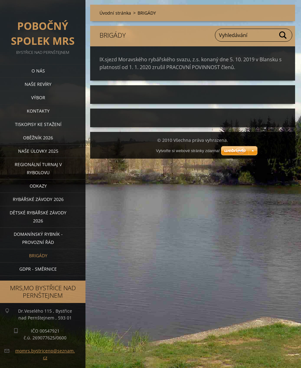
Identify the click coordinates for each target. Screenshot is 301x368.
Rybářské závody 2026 (38, 199)
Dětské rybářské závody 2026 (38, 217)
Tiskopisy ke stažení (38, 124)
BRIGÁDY (38, 256)
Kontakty (38, 111)
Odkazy (38, 186)
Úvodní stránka (115, 13)
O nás (38, 71)
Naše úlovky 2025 (38, 151)
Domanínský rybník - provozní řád (38, 238)
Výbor (38, 97)
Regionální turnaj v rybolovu (38, 168)
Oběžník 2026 (38, 138)
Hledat (283, 35)
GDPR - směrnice (38, 269)
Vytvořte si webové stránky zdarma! (188, 150)
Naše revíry (38, 84)
